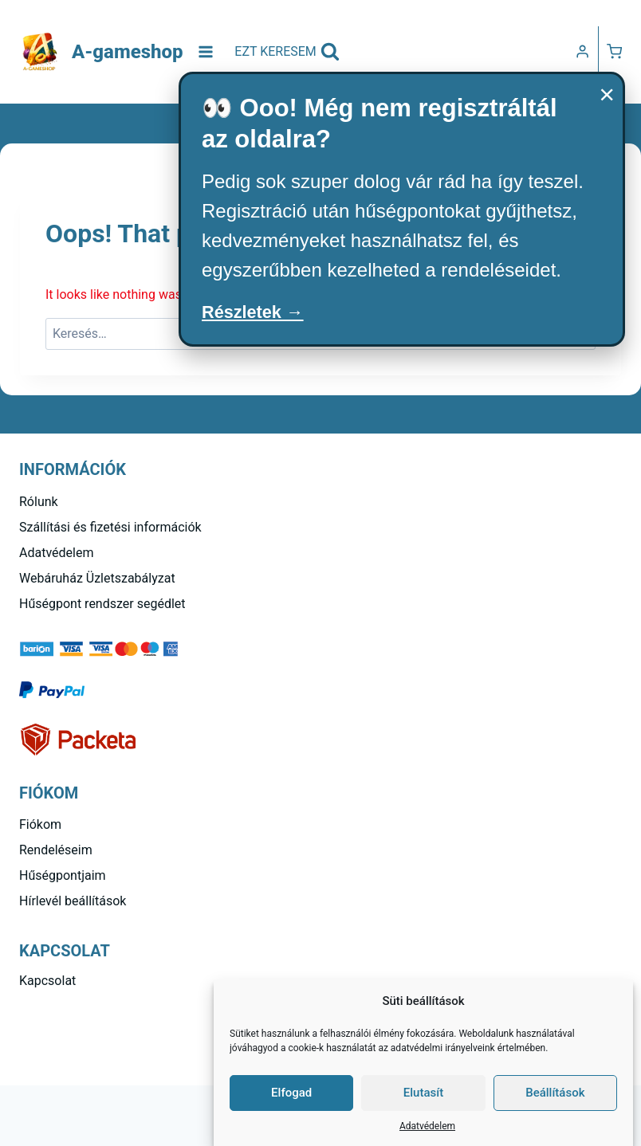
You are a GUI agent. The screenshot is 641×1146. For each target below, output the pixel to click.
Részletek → (258, 313)
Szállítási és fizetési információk (110, 527)
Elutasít (423, 1092)
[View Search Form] (287, 52)
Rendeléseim (55, 850)
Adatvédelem (427, 1126)
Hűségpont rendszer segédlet (102, 603)
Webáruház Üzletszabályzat (97, 578)
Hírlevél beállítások (72, 901)
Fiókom (40, 824)
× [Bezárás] (607, 94)
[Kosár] (614, 51)
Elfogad (291, 1092)
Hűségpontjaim (62, 875)
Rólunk (38, 501)
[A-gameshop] (101, 52)
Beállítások (554, 1092)
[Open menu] (206, 51)
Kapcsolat (47, 980)
